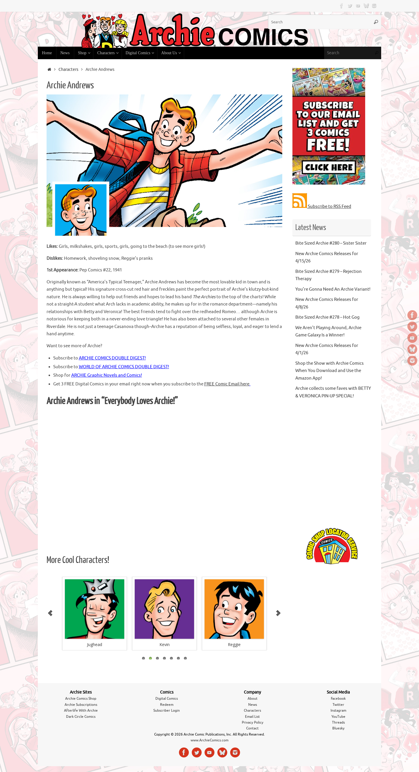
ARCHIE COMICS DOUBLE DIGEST (112, 358)
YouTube (338, 716)
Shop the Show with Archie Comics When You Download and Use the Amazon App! (329, 371)
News (252, 704)
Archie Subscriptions (81, 704)
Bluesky (338, 728)
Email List (252, 716)
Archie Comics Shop (80, 698)
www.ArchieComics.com (209, 740)
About (253, 698)
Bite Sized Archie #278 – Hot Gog (327, 317)
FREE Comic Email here (226, 384)
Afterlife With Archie (81, 710)
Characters (68, 69)
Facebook (338, 698)
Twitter (338, 704)
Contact (252, 728)
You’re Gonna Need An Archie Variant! (332, 289)
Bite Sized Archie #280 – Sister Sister (331, 243)
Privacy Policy (252, 722)
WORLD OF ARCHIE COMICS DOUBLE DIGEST (123, 367)
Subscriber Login (166, 710)
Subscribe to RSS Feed (321, 206)
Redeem (166, 704)
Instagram (338, 710)
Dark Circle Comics (80, 716)
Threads (338, 722)
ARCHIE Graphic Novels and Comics (106, 375)
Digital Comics (166, 698)
